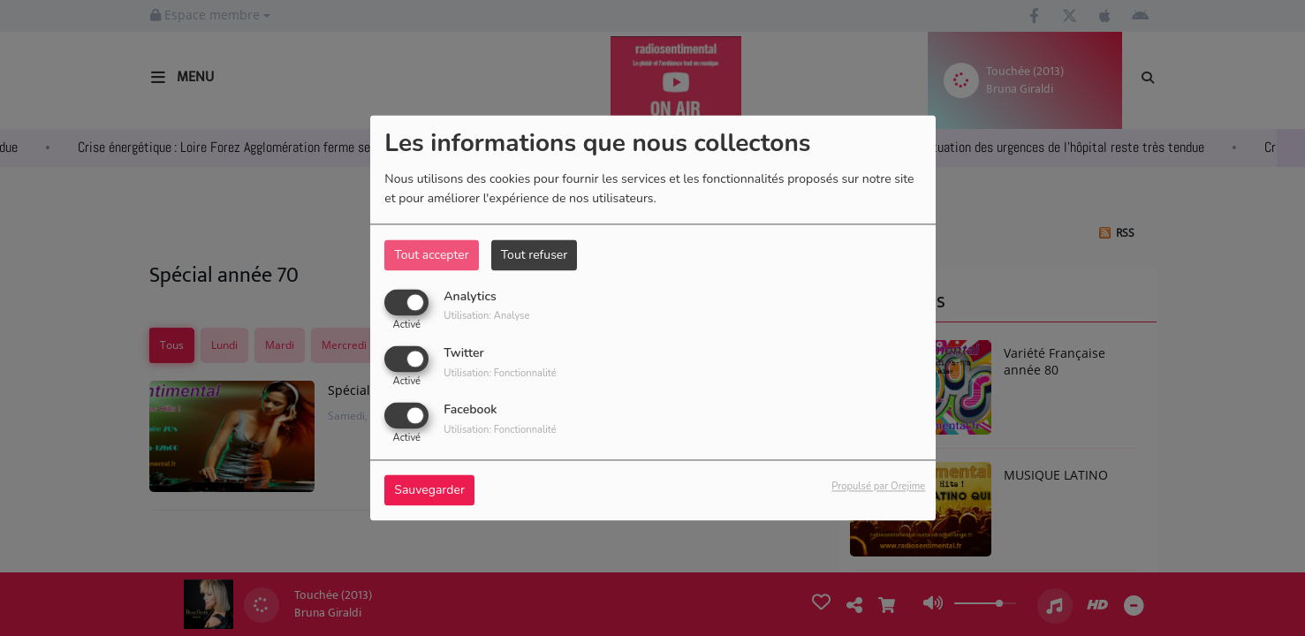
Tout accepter (431, 254)
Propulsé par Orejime (878, 487)
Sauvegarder (429, 490)
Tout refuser (534, 254)
